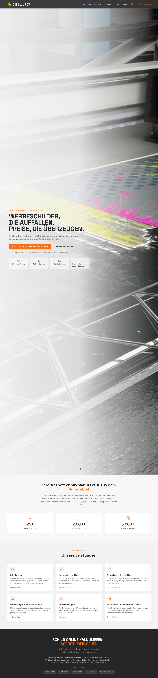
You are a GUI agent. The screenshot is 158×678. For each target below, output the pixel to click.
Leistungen (86, 4)
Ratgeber (107, 4)
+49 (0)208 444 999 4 (141, 4)
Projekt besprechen (65, 246)
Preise (116, 4)
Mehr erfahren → (16, 587)
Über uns (97, 4)
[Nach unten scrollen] (80, 469)
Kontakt (125, 4)
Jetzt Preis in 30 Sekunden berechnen (30, 246)
